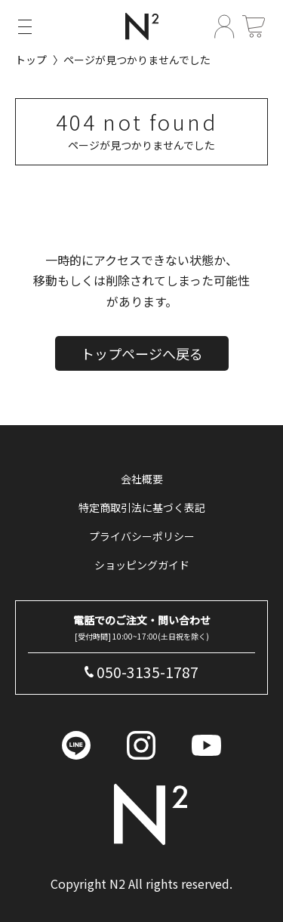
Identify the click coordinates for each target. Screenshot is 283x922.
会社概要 (142, 478)
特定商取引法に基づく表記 (141, 507)
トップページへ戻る (142, 353)
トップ (31, 59)
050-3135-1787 (147, 672)
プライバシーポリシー (142, 536)
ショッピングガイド (141, 564)
